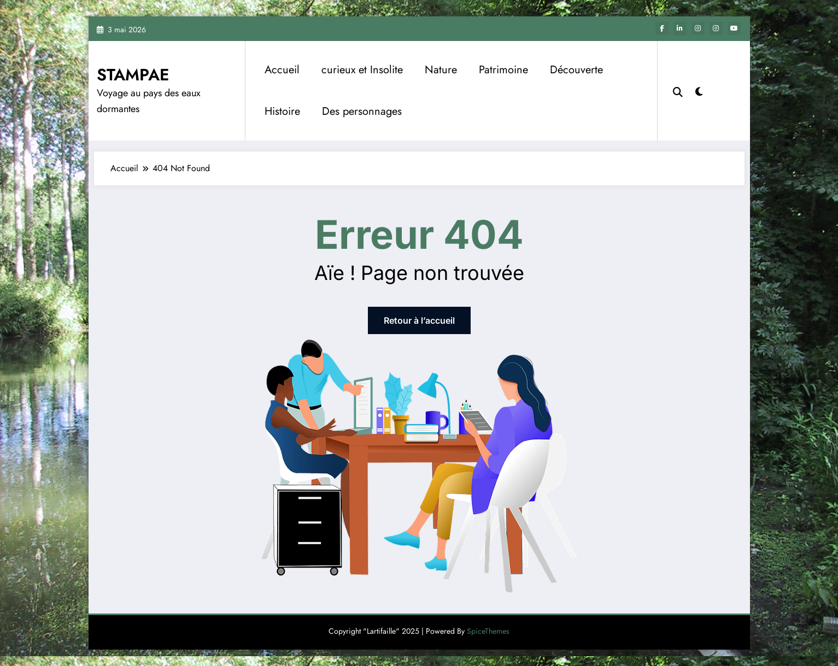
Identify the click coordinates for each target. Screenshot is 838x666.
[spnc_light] (699, 90)
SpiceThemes (488, 631)
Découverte (576, 70)
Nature (441, 70)
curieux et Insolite (362, 70)
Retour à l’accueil (419, 320)
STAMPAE (133, 74)
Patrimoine (503, 70)
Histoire (282, 111)
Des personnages (362, 111)
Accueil (282, 70)
